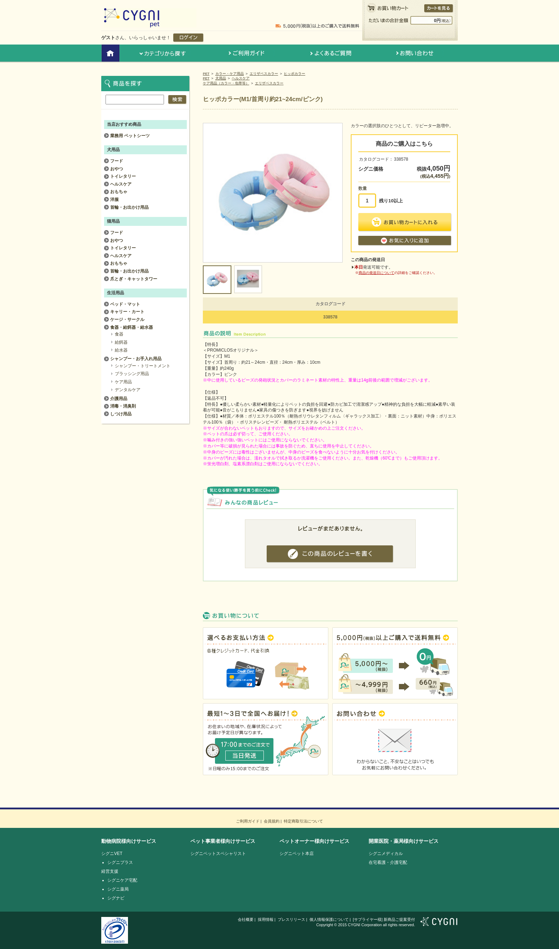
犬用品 (220, 78)
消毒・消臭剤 (123, 406)
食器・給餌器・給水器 (131, 327)
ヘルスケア (241, 78)
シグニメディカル (386, 853)
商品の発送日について (376, 273)
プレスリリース (291, 919)
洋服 (114, 199)
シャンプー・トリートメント (142, 365)
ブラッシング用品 (132, 373)
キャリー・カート (127, 311)
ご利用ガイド (248, 821)
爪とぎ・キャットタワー (133, 278)
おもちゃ (118, 191)
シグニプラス (120, 862)
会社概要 (245, 919)
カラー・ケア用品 (229, 74)
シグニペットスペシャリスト (218, 853)
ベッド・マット (125, 304)
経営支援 (109, 871)
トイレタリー (123, 176)
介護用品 (118, 398)
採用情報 (265, 919)
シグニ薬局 (118, 889)
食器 (119, 334)
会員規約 (272, 821)
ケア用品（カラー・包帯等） (226, 83)
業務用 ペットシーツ (130, 135)
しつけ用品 (121, 413)
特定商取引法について (303, 821)
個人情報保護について (329, 919)
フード (116, 161)
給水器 (121, 350)
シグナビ (115, 898)
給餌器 (121, 342)
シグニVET (111, 853)
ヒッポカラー (294, 74)
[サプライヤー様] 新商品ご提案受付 (384, 919)
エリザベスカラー (264, 74)
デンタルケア (127, 389)
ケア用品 (123, 381)
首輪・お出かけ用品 (129, 207)
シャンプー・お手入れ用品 (135, 358)
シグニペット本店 (297, 853)
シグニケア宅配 (122, 880)
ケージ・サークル (127, 319)
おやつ (116, 168)
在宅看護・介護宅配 (388, 862)
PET (206, 74)
